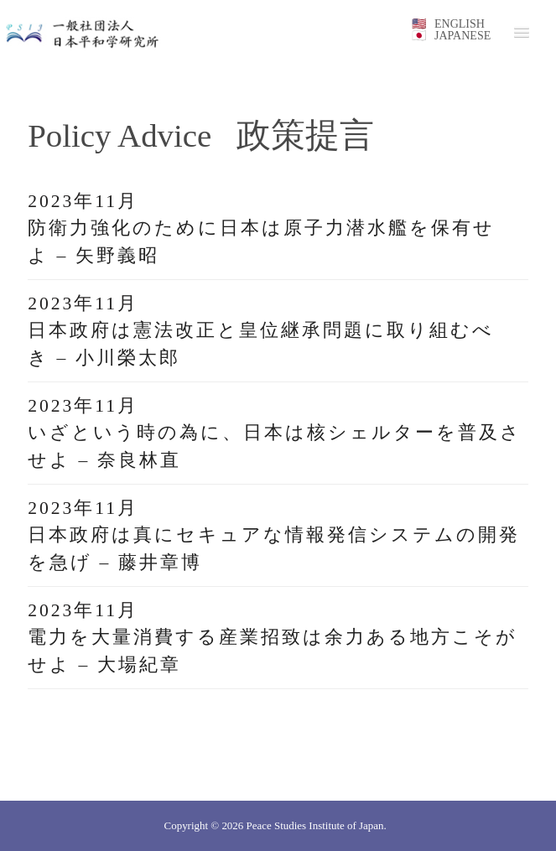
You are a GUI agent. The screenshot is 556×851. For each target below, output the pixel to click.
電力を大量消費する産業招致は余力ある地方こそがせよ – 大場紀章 (272, 650)
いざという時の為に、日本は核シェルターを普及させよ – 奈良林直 (275, 446)
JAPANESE (462, 35)
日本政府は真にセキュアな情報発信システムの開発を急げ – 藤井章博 (274, 548)
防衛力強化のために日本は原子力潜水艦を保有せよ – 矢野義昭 (261, 241)
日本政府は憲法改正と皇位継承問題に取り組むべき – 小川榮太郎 (261, 343)
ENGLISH (459, 24)
